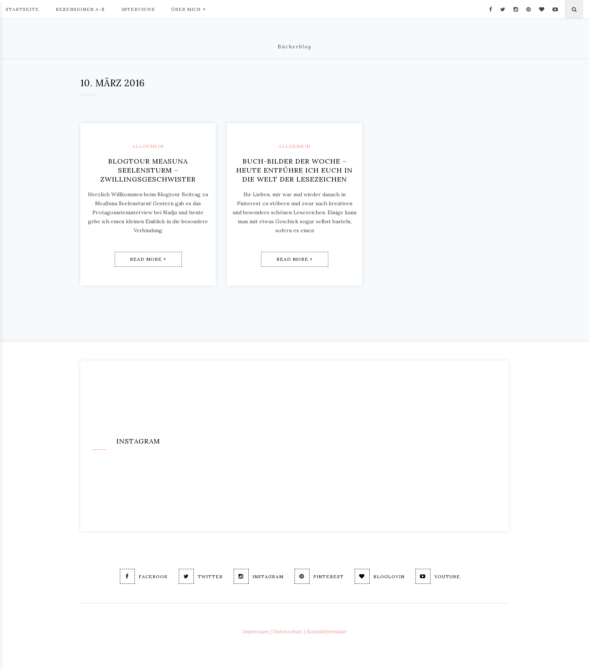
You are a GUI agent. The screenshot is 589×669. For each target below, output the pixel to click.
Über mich (188, 8)
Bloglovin (380, 576)
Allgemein (148, 146)
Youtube (437, 576)
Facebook (144, 576)
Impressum (255, 631)
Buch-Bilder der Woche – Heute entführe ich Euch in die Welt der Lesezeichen (294, 170)
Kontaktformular (327, 631)
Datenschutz (288, 631)
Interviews (138, 9)
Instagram (259, 576)
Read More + (148, 259)
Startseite (22, 9)
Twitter (201, 576)
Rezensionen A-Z (80, 9)
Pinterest (319, 576)
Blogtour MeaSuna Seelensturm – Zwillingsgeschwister (148, 170)
